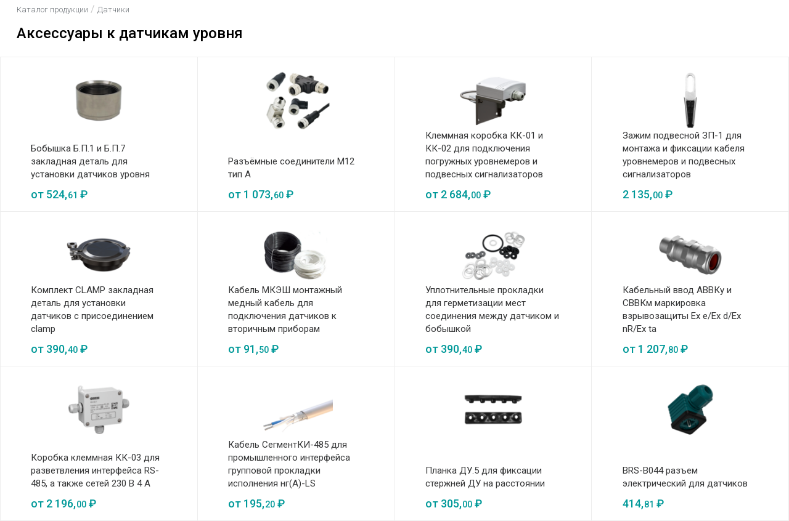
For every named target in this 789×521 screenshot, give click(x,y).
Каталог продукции (52, 9)
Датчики (113, 9)
